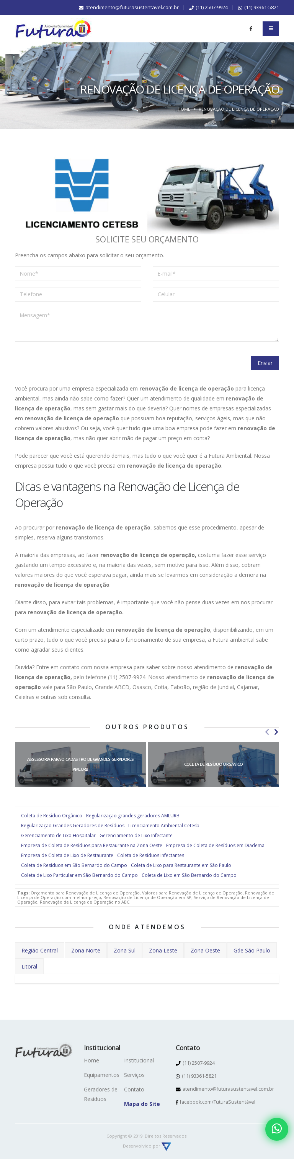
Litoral (29, 966)
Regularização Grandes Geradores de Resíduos (72, 825)
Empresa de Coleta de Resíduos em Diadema (215, 845)
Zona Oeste (205, 950)
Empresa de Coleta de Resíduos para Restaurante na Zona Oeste (91, 845)
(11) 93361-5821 (258, 7)
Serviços (134, 1074)
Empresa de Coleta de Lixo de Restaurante (67, 855)
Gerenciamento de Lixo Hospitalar (58, 835)
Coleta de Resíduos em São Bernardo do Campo (74, 865)
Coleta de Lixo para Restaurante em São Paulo (181, 865)
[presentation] (73, 363)
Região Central (39, 950)
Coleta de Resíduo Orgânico (51, 815)
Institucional (139, 1060)
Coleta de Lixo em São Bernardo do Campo (189, 875)
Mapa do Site (142, 1103)
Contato (134, 1089)
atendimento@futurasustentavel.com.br (129, 7)
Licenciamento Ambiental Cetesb (163, 825)
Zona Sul (125, 950)
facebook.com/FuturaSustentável (216, 1102)
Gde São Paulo (252, 950)
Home (184, 109)
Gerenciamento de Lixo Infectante (136, 835)
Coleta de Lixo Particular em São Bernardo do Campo (79, 875)
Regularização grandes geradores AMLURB (133, 815)
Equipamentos (101, 1074)
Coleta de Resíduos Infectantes (150, 855)
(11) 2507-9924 (208, 7)
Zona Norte (85, 950)
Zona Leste (163, 950)
